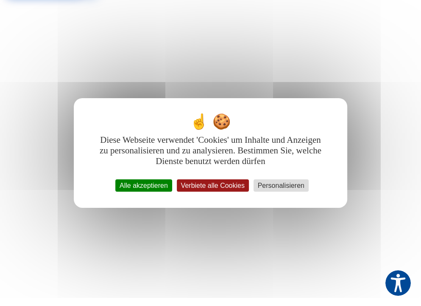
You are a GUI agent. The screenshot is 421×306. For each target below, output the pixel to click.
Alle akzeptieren (144, 185)
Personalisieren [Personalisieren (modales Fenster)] (281, 185)
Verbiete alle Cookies (213, 185)
